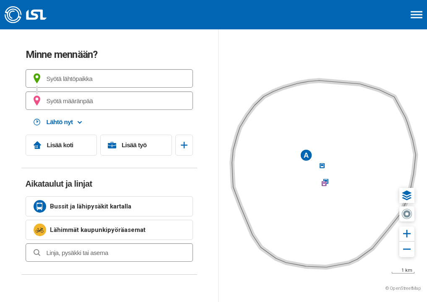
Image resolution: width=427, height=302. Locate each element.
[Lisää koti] (61, 145)
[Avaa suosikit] (184, 145)
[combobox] (109, 78)
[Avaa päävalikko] (416, 15)
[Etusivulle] (48, 14)
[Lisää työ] (136, 145)
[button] (406, 195)
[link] (109, 206)
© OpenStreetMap (403, 288)
